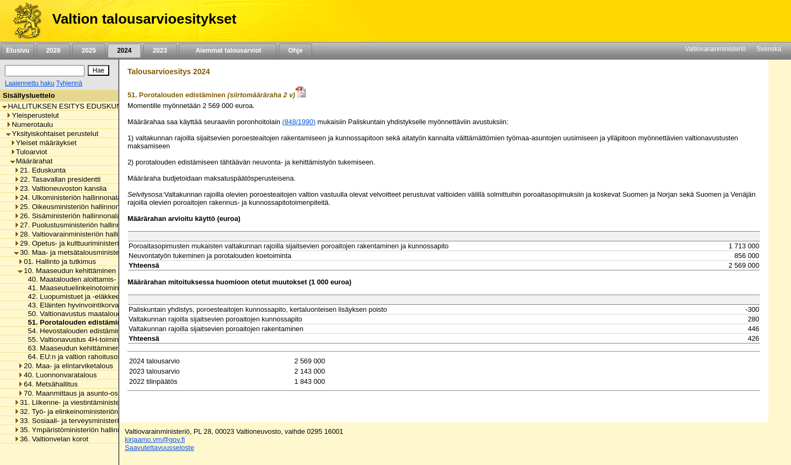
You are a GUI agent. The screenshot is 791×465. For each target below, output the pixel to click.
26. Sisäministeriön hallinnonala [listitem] (67, 216)
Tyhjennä (69, 83)
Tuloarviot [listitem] (28, 152)
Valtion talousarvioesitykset (144, 19)
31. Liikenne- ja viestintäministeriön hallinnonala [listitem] (93, 402)
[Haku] (44, 70)
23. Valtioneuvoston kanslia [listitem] (60, 188)
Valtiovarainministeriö (715, 49)
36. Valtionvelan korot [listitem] (51, 439)
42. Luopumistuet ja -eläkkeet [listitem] (72, 296)
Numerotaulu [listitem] (29, 124)
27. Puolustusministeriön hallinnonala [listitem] (76, 225)
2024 (124, 50)
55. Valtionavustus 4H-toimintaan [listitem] (77, 339)
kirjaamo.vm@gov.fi (155, 439)
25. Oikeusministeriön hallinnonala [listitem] (71, 207)
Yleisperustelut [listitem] (32, 115)
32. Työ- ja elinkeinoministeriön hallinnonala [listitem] (86, 411)
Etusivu (17, 50)
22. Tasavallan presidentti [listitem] (57, 179)
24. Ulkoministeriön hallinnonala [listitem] (67, 198)
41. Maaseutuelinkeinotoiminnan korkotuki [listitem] (91, 288)
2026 (53, 50)
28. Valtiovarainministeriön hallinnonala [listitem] (79, 234)
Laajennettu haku (29, 83)
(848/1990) (298, 122)
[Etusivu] (23, 21)
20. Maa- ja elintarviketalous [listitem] (65, 366)
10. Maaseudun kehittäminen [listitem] (67, 271)
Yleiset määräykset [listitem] (43, 143)
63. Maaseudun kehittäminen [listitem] (71, 348)
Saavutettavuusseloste (159, 447)
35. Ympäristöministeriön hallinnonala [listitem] (76, 430)
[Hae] (98, 70)
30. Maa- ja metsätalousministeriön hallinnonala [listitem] (93, 252)
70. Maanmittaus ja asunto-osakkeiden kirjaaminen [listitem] (101, 393)
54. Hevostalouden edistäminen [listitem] (75, 331)
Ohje (295, 50)
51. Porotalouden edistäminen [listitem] (76, 322)
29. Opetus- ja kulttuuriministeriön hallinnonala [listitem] (90, 243)
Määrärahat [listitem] (31, 161)
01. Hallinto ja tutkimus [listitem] (57, 261)
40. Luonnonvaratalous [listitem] (57, 375)
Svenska (769, 49)
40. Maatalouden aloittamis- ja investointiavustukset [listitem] (107, 279)
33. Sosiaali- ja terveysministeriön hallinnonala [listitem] (90, 421)
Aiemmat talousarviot (227, 50)
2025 (89, 50)
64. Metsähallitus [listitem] (47, 384)
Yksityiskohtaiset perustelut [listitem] (52, 134)
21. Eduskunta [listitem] (40, 170)
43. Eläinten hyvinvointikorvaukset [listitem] (79, 305)
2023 (160, 50)
